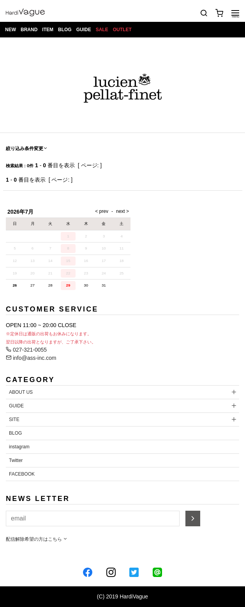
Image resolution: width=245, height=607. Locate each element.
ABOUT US (21, 392)
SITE (14, 419)
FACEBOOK (22, 474)
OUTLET (122, 29)
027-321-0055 (26, 350)
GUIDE (83, 29)
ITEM (47, 29)
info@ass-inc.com (31, 358)
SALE (102, 29)
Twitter (16, 460)
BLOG (65, 29)
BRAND (29, 29)
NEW (10, 29)
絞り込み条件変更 (27, 148)
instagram (19, 446)
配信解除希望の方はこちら (37, 539)
